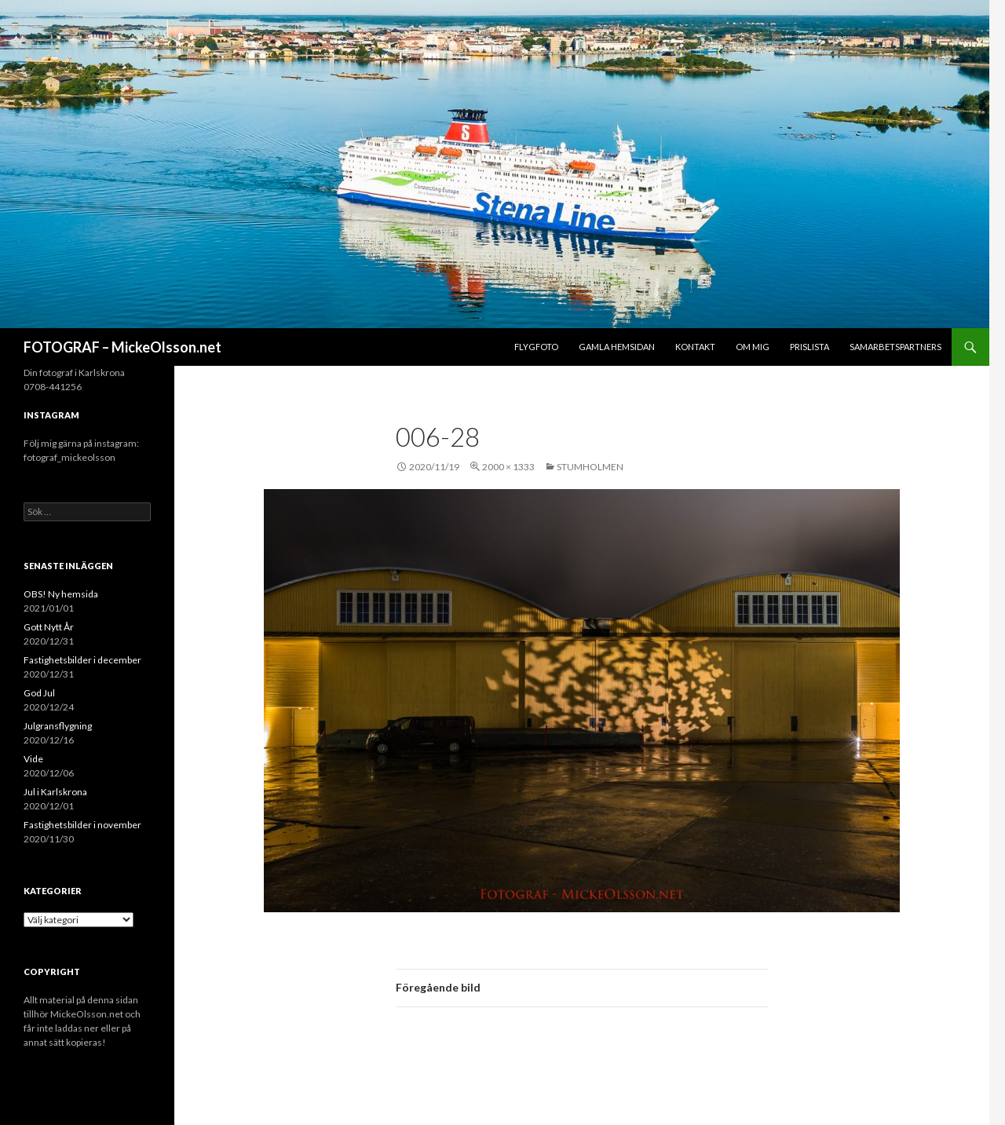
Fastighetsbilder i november (82, 825)
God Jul (39, 693)
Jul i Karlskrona (55, 792)
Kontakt (695, 347)
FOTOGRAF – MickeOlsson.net (122, 347)
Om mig (752, 347)
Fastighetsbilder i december (82, 660)
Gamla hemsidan (617, 347)
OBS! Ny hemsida (61, 594)
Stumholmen (590, 467)
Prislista (809, 347)
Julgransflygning (58, 726)
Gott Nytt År (49, 627)
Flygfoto (536, 347)
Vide (33, 759)
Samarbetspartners (895, 347)
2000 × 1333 (508, 467)
